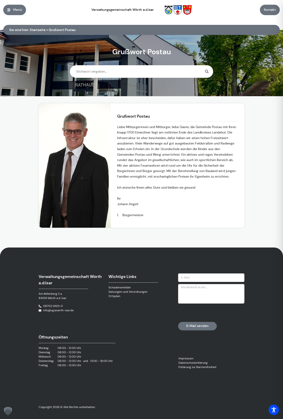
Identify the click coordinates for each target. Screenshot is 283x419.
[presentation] (205, 313)
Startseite (38, 30)
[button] (8, 411)
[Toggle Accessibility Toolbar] (273, 409)
